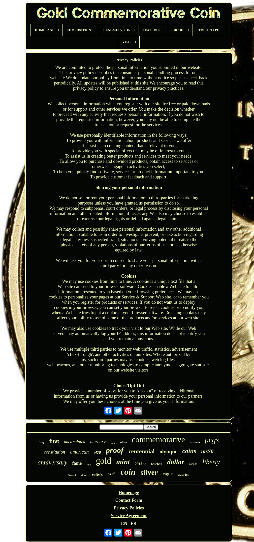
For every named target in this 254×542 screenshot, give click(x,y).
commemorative (158, 439)
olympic (168, 452)
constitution (54, 452)
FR (133, 523)
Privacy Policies (129, 507)
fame (77, 463)
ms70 (207, 451)
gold (103, 461)
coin (128, 471)
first (54, 441)
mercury (98, 441)
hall (113, 442)
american (79, 452)
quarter (183, 474)
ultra (123, 442)
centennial (141, 451)
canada (193, 464)
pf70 (97, 452)
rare (89, 464)
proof (115, 450)
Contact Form (128, 500)
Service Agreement (129, 515)
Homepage (129, 492)
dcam (84, 475)
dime (72, 474)
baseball (156, 464)
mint (123, 462)
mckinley (97, 474)
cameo (195, 442)
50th (112, 474)
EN (124, 523)
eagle (168, 473)
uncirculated (74, 441)
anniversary (52, 462)
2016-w (140, 464)
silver (149, 472)
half (41, 442)
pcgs (212, 439)
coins (189, 451)
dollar (175, 462)
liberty (211, 462)
